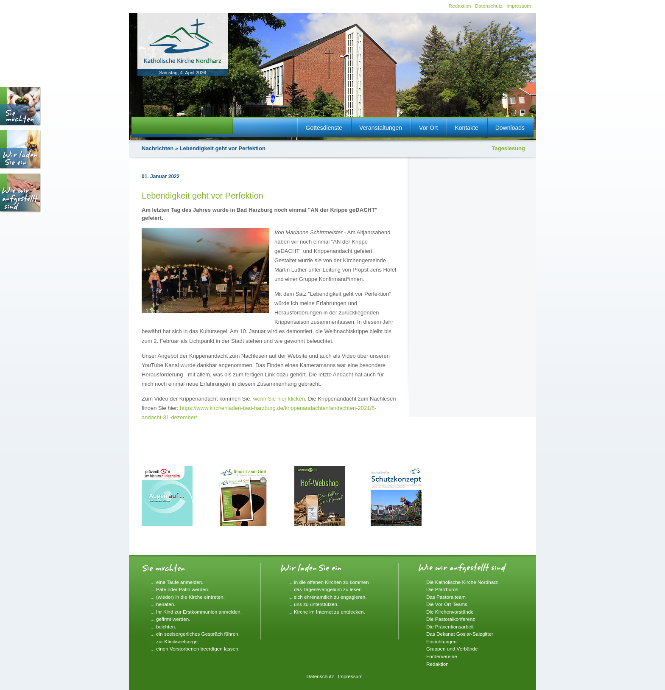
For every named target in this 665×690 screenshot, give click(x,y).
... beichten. (163, 626)
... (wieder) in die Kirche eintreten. (188, 597)
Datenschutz (489, 5)
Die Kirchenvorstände (450, 611)
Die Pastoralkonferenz (450, 619)
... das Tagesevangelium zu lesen (325, 589)
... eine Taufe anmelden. (177, 582)
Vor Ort (428, 127)
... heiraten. (163, 604)
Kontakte (466, 127)
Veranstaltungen (380, 127)
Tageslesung (508, 148)
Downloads (510, 127)
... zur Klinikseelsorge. (175, 641)
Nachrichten (157, 148)
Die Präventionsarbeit (450, 626)
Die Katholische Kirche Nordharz (462, 582)
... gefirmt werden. (170, 619)
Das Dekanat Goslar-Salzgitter (459, 634)
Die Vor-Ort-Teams (446, 604)
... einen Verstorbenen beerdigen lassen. (195, 648)
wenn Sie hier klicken (279, 398)
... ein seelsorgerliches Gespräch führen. (195, 634)
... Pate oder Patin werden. (180, 589)
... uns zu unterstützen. (313, 604)
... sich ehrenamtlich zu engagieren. (327, 597)
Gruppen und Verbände (452, 648)
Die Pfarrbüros (442, 589)
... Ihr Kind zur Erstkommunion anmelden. (196, 611)
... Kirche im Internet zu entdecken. (326, 611)
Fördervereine (441, 656)
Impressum (518, 5)
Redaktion (460, 5)
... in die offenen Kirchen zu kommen (328, 582)
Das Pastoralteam (446, 597)
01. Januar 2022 (160, 177)
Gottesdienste (324, 127)
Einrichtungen (441, 641)
